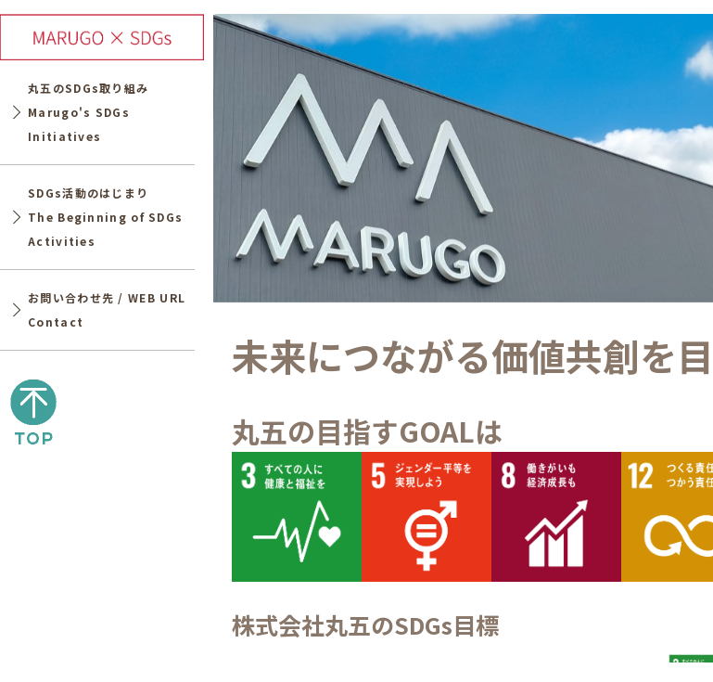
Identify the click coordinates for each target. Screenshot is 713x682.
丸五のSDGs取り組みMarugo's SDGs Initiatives (88, 112)
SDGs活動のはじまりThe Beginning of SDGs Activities (105, 217)
